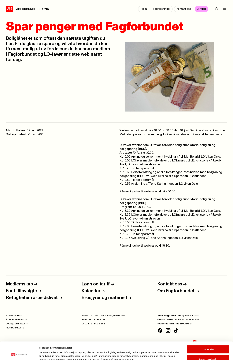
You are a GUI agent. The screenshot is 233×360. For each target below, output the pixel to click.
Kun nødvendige (208, 352)
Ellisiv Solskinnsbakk (187, 319)
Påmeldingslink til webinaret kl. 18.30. (144, 245)
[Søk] (217, 9)
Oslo (45, 9)
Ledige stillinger (17, 323)
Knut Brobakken (182, 323)
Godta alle (208, 332)
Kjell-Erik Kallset (190, 315)
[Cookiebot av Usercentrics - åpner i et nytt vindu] (19, 354)
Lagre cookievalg (208, 342)
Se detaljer (160, 352)
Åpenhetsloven (16, 319)
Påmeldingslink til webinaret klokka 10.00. (147, 191)
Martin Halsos (16, 130)
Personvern (14, 315)
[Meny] (224, 9)
